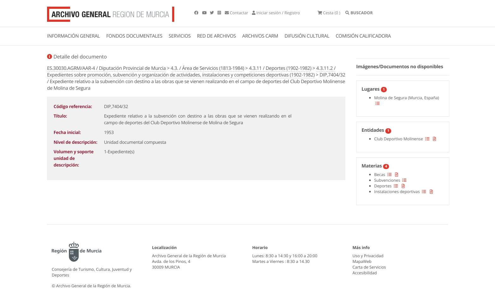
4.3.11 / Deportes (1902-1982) (280, 68)
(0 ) (329, 12)
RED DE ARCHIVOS (216, 36)
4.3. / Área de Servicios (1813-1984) (207, 68)
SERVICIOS (180, 36)
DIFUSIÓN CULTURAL (306, 36)
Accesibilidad (365, 273)
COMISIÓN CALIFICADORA (363, 36)
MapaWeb (362, 261)
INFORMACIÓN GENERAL (73, 36)
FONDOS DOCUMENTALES (134, 36)
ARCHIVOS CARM (260, 36)
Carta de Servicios (369, 267)
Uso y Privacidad (368, 255)
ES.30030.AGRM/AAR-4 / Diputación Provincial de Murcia (106, 68)
